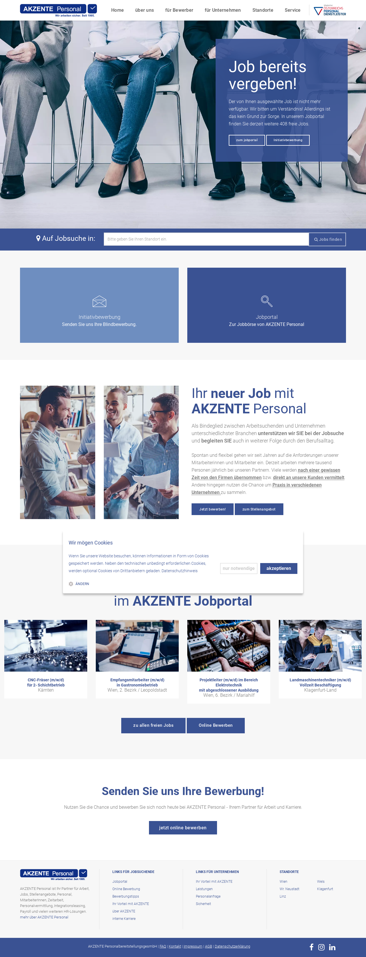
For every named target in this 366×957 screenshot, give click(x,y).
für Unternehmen (223, 10)
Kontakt (175, 946)
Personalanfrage (208, 896)
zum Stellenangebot (259, 509)
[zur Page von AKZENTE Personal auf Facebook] (311, 947)
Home (117, 10)
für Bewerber (179, 10)
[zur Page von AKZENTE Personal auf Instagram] (321, 947)
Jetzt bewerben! (212, 509)
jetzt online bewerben (183, 827)
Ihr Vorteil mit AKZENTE (130, 904)
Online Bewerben (216, 725)
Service (293, 10)
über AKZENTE (123, 911)
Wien (283, 882)
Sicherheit (203, 904)
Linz (283, 896)
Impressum (193, 946)
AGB (208, 946)
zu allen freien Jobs (153, 725)
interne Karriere (124, 919)
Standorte (262, 10)
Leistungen (204, 889)
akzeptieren (278, 568)
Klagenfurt (325, 889)
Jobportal (119, 882)
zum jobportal (247, 140)
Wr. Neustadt (289, 889)
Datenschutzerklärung (232, 946)
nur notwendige (239, 568)
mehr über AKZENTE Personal (44, 917)
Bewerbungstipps (125, 896)
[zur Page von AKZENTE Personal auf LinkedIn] (332, 947)
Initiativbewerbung (288, 140)
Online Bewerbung (126, 889)
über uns (144, 10)
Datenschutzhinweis (180, 570)
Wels (321, 882)
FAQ (163, 946)
